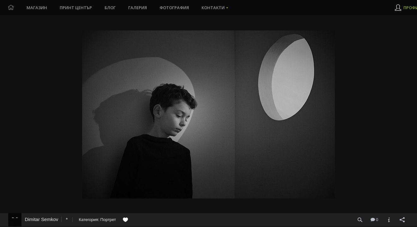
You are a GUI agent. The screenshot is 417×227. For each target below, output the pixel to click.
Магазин (37, 7)
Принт (76, 7)
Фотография (174, 7)
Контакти (213, 7)
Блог (110, 7)
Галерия (137, 7)
